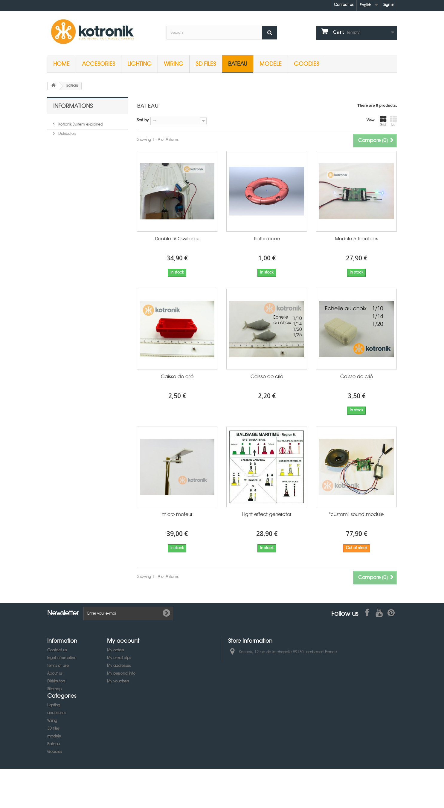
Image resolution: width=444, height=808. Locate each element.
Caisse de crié (177, 376)
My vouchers (118, 681)
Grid (383, 121)
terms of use (58, 666)
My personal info (121, 674)
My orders (115, 650)
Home (61, 63)
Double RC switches (177, 239)
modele (271, 63)
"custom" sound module (356, 514)
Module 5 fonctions (356, 239)
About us (54, 674)
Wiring (173, 63)
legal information (61, 658)
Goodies (306, 63)
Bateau (237, 63)
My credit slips (119, 658)
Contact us (343, 5)
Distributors (66, 131)
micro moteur (177, 514)
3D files (206, 63)
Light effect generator (266, 514)
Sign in (388, 5)
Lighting (139, 63)
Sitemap (54, 689)
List (393, 121)
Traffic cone (267, 239)
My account (123, 640)
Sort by (143, 120)
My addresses (119, 666)
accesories (98, 63)
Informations (73, 106)
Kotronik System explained (80, 122)
